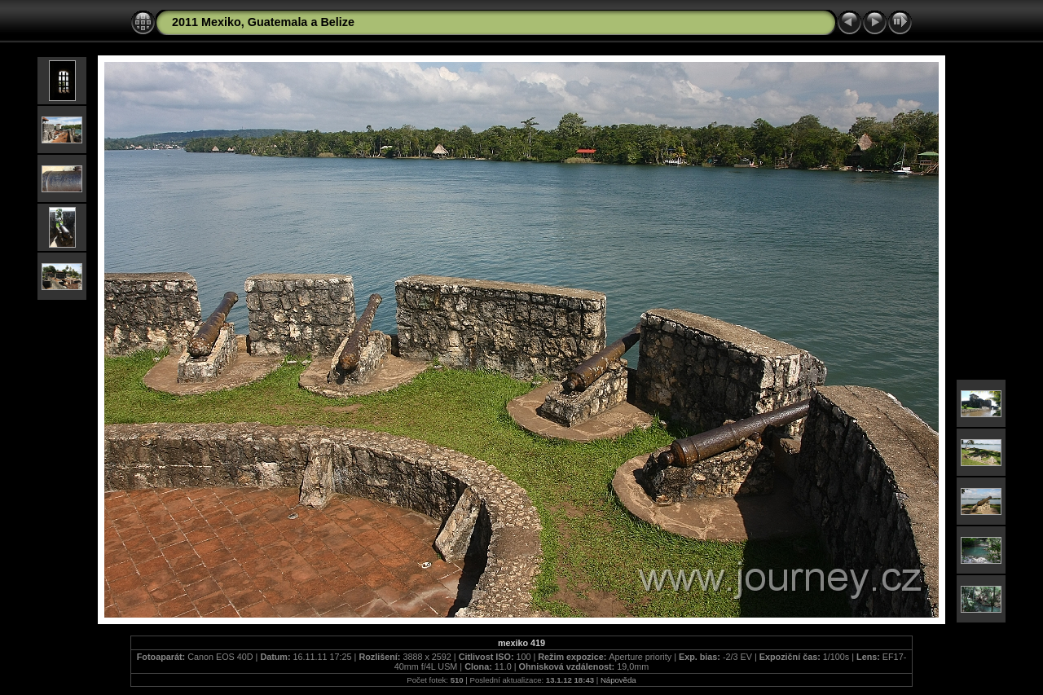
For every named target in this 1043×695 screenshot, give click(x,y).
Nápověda (618, 679)
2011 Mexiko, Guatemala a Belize (263, 22)
